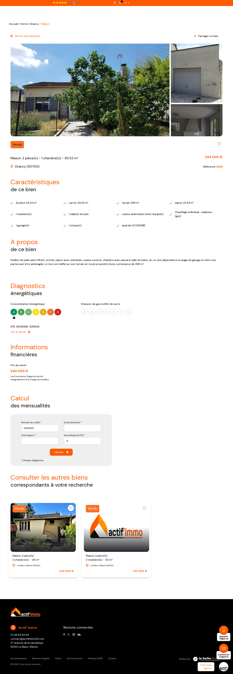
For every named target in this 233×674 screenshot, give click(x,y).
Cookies (112, 658)
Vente (24, 24)
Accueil (13, 24)
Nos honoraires (74, 658)
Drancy (34, 24)
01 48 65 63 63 (19, 635)
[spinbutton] (82, 441)
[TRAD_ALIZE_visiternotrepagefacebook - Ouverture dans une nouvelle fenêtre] (64, 634)
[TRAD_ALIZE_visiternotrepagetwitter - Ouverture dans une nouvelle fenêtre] (68, 634)
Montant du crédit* (31, 422)
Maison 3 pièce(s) (25, 558)
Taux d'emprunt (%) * (74, 435)
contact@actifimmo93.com (27, 639)
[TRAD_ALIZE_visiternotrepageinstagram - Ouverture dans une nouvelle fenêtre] (73, 634)
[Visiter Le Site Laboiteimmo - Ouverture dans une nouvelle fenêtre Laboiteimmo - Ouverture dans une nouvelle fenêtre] (206, 659)
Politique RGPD (95, 658)
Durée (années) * (72, 422)
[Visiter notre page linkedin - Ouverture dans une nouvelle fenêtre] (79, 634)
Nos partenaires (18, 658)
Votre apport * (28, 435)
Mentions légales (41, 658)
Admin (58, 658)
